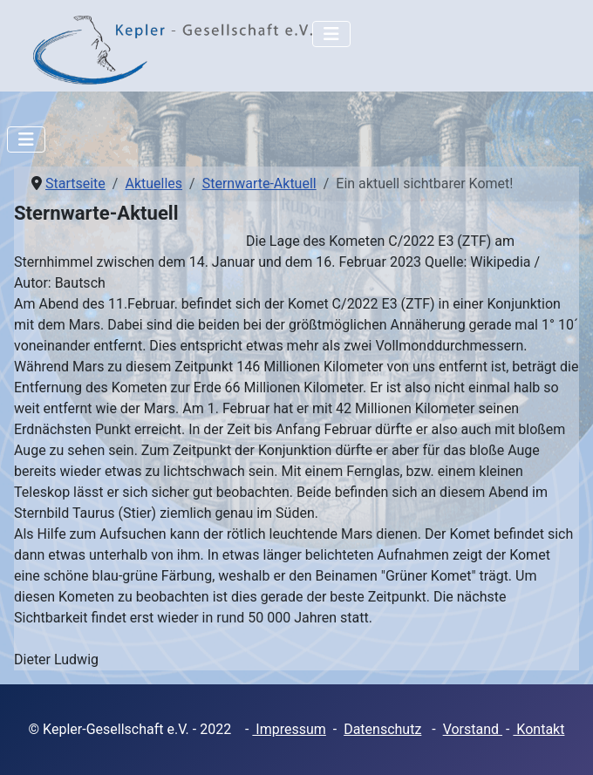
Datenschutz (382, 729)
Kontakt (538, 729)
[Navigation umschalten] (331, 34)
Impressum (288, 729)
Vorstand (472, 729)
